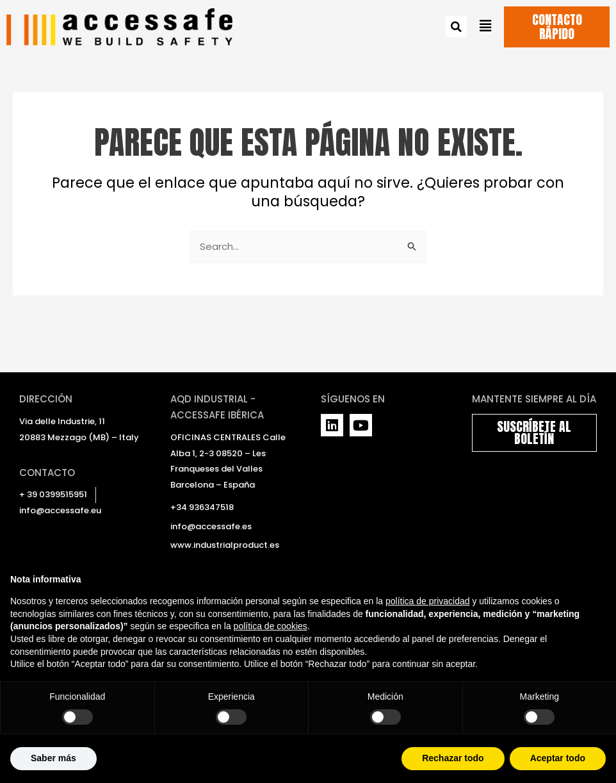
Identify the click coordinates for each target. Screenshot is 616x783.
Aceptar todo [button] (557, 758)
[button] (456, 27)
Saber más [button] (53, 758)
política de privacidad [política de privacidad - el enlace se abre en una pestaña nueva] (427, 601)
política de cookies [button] (270, 626)
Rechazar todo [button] (452, 758)
